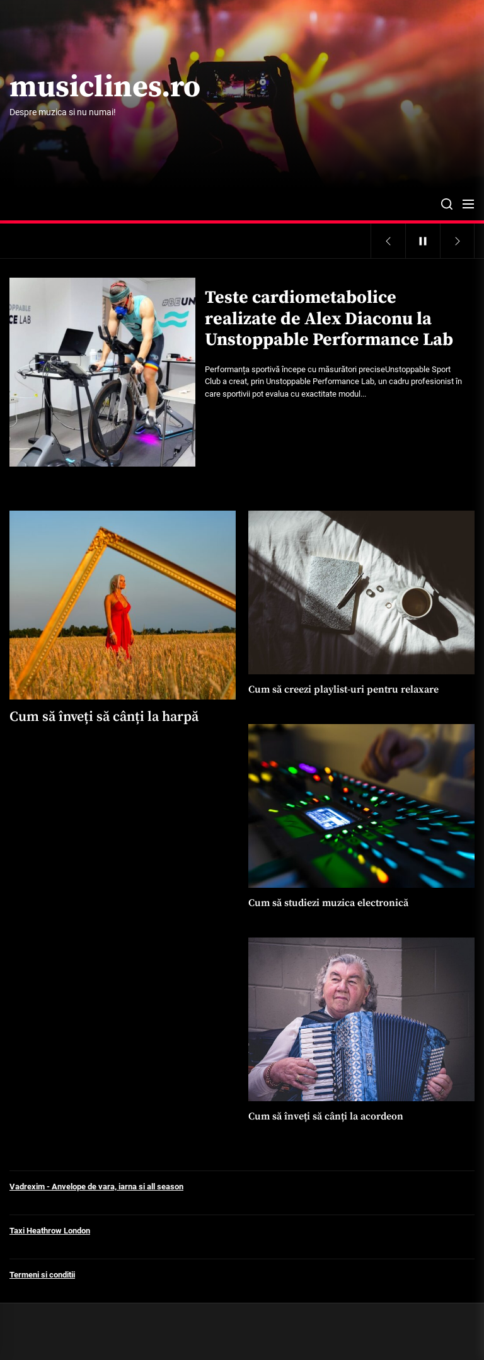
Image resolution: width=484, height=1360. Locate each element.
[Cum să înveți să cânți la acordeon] (361, 1019)
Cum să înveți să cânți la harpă (104, 716)
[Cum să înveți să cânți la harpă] (122, 605)
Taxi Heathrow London (49, 1230)
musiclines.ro (104, 88)
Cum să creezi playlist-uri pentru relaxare (343, 689)
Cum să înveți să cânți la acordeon (325, 1116)
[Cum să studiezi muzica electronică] (361, 806)
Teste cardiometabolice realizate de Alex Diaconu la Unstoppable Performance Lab (329, 318)
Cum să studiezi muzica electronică (328, 903)
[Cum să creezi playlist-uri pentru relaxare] (361, 592)
